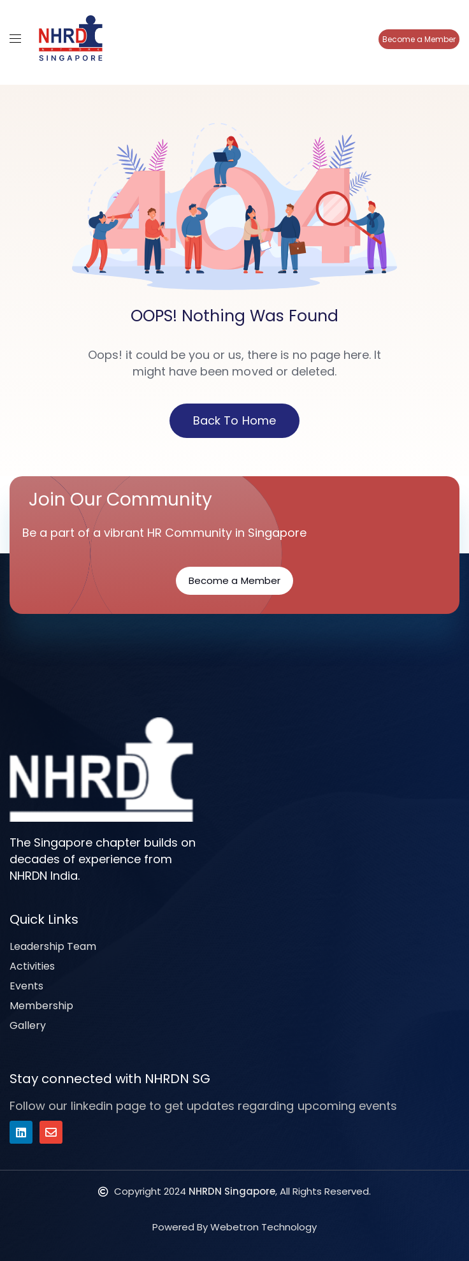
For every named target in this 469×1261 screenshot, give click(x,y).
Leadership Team (53, 946)
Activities (32, 966)
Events (26, 986)
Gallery (28, 1025)
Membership (41, 1005)
